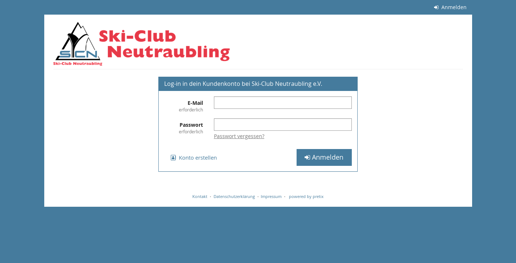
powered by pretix (306, 196)
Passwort (183, 128)
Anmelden (450, 7)
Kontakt (199, 196)
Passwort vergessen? (239, 136)
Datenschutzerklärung (234, 196)
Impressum (271, 196)
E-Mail (183, 106)
